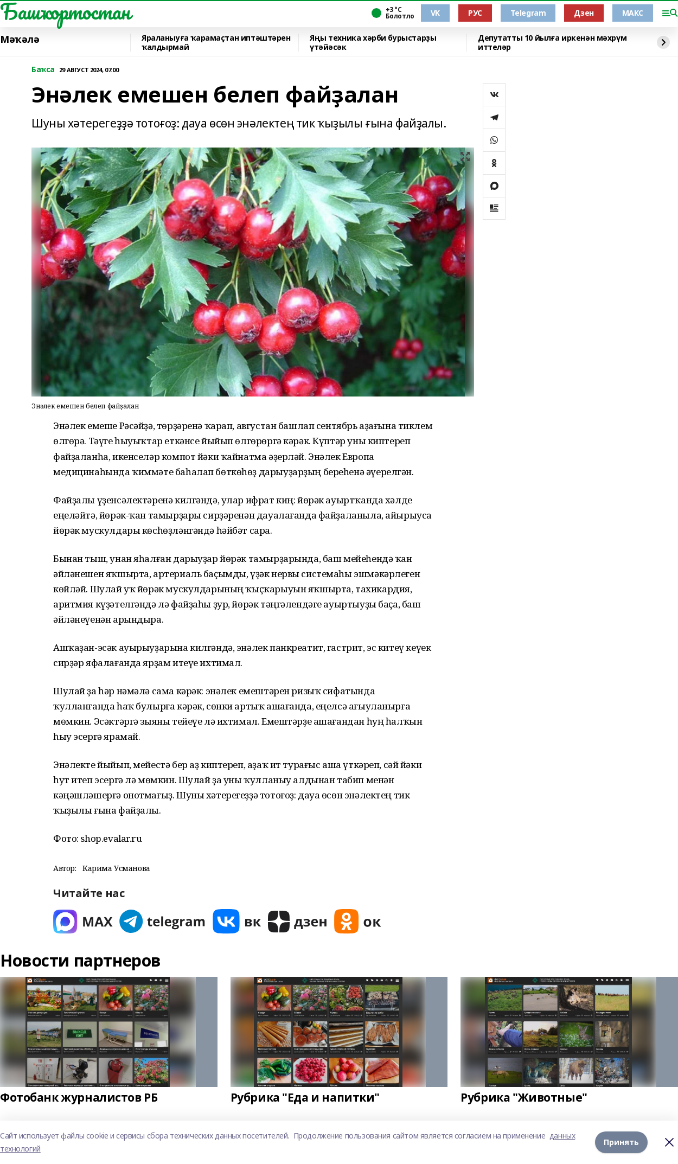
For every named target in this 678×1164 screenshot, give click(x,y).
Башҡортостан (65, 11)
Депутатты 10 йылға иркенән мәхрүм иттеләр (552, 43)
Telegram (528, 13)
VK (435, 13)
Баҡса (43, 69)
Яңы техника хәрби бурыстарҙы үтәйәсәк (373, 43)
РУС (475, 13)
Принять (621, 1142)
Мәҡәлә (19, 40)
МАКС (632, 13)
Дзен (583, 13)
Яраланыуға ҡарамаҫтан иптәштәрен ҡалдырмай (216, 43)
